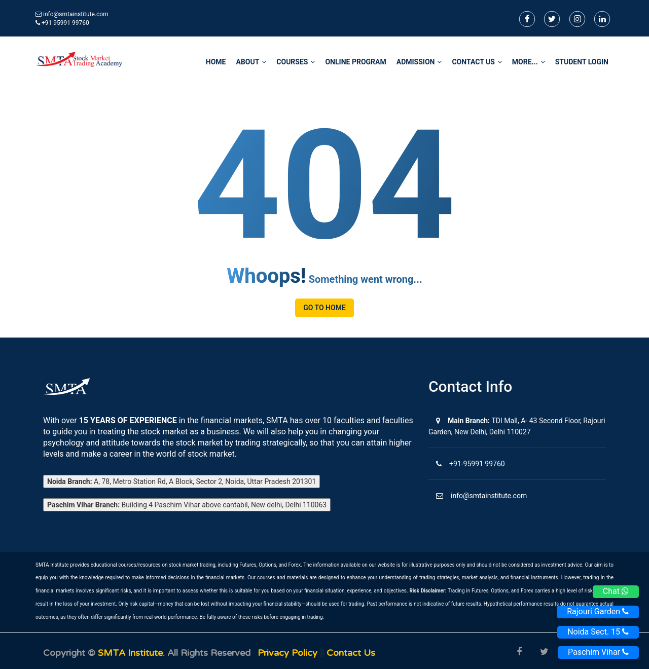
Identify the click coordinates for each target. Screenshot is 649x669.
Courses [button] (295, 62)
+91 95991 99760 (62, 22)
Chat (616, 591)
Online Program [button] (355, 62)
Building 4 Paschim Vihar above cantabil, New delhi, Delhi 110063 (187, 505)
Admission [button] (419, 62)
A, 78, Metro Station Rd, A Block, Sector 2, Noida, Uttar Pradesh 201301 (181, 481)
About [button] (251, 62)
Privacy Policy (289, 652)
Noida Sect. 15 (598, 632)
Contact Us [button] (476, 62)
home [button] (216, 62)
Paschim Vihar (598, 652)
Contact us (351, 652)
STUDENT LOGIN (581, 62)
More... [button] (528, 62)
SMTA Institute (130, 652)
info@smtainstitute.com (76, 14)
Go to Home (324, 308)
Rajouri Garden (598, 611)
